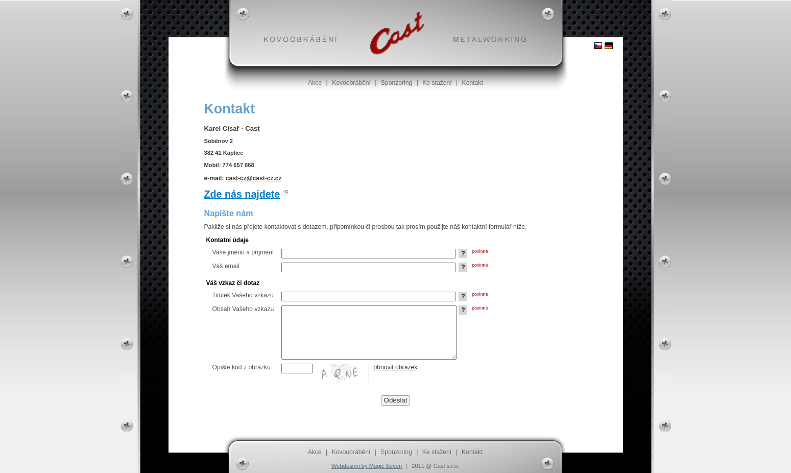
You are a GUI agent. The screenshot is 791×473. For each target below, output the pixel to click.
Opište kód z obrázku (241, 367)
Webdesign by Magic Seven (366, 466)
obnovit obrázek (396, 367)
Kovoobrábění (351, 82)
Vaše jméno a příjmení (243, 252)
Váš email (225, 266)
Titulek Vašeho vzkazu (243, 295)
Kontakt (472, 82)
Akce (315, 82)
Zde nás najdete (242, 194)
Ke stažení (436, 82)
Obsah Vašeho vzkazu (243, 309)
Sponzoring (397, 82)
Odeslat (396, 400)
